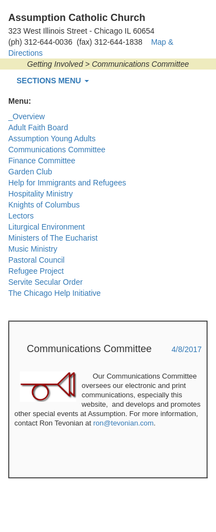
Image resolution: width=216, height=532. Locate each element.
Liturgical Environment (46, 226)
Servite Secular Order (45, 282)
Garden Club (30, 171)
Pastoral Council (36, 260)
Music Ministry (32, 248)
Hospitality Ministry (40, 193)
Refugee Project (36, 271)
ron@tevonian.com (123, 423)
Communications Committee (57, 149)
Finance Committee (41, 160)
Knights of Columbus (44, 204)
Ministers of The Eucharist (53, 237)
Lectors (21, 215)
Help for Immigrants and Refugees (67, 182)
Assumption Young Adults (52, 138)
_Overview (26, 116)
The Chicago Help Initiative (54, 293)
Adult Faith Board (38, 127)
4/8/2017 (187, 349)
